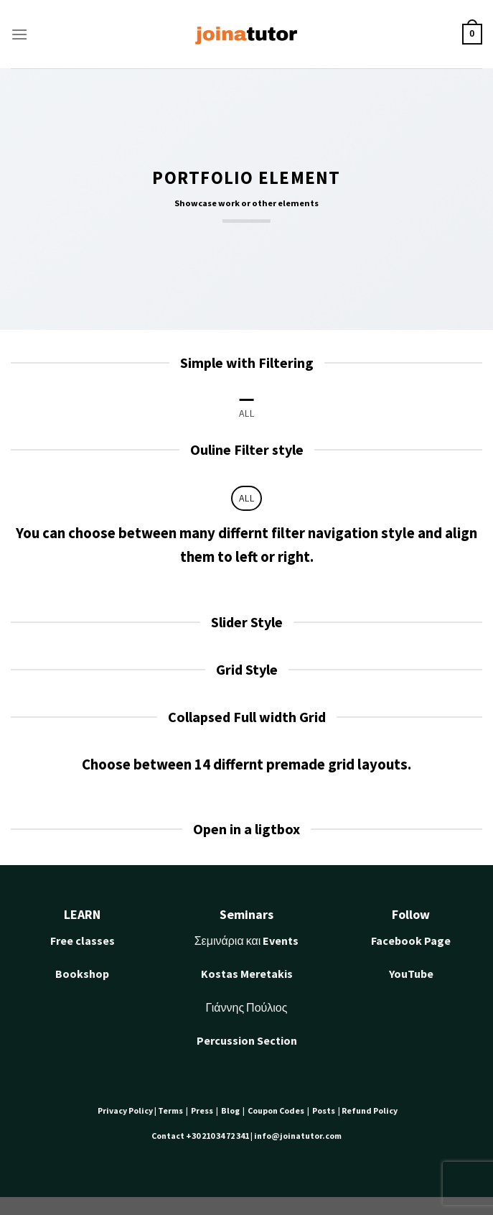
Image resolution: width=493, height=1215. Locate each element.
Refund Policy (370, 1110)
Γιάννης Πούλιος (247, 1007)
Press (203, 1110)
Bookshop (82, 973)
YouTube (411, 973)
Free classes (82, 940)
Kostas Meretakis (247, 973)
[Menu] (19, 34)
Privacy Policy (126, 1110)
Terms (172, 1110)
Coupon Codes (277, 1110)
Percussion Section (247, 1040)
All (246, 413)
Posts (324, 1110)
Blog (230, 1110)
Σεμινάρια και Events (246, 940)
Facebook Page (411, 940)
